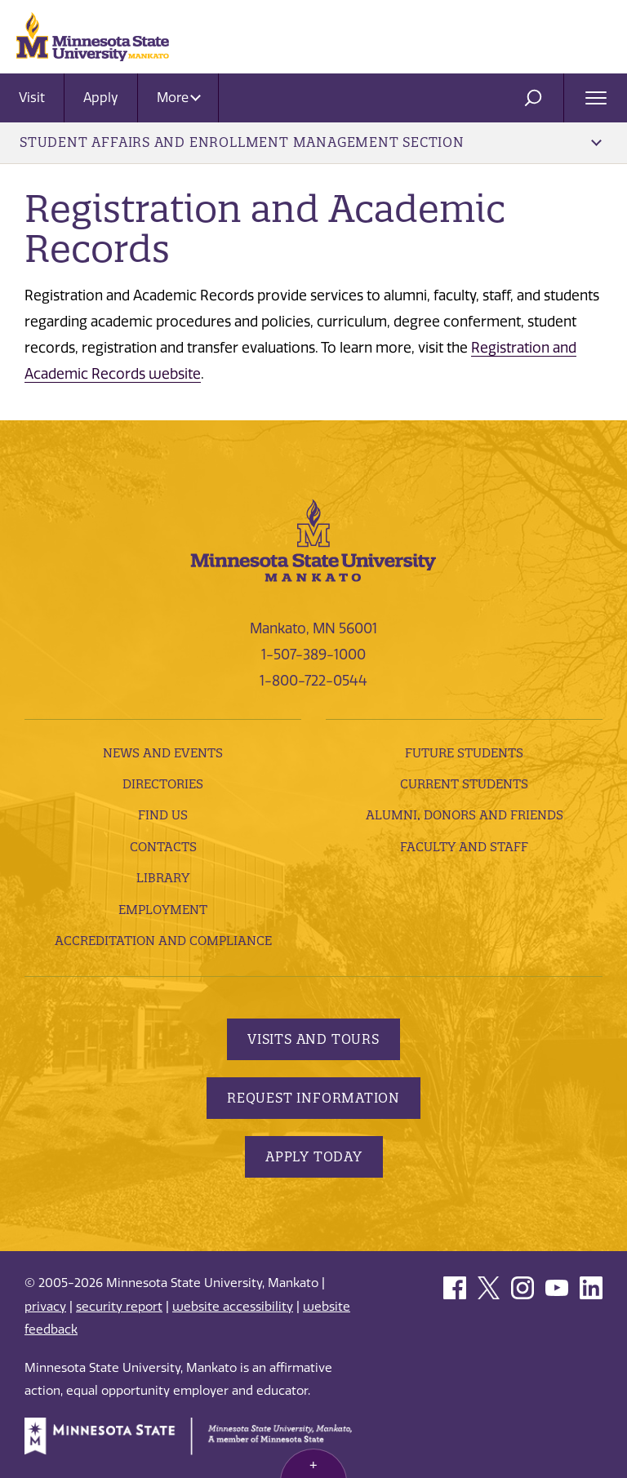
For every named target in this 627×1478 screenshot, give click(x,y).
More (179, 97)
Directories (162, 784)
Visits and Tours (313, 1039)
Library (162, 877)
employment (162, 909)
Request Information (313, 1098)
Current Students (464, 784)
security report (119, 1306)
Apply (100, 97)
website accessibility (232, 1306)
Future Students (464, 753)
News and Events (163, 753)
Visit (32, 97)
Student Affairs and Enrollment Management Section (311, 142)
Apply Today (313, 1156)
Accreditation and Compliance (163, 940)
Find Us (163, 815)
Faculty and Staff (464, 846)
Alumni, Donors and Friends (464, 815)
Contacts (163, 846)
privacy (45, 1306)
